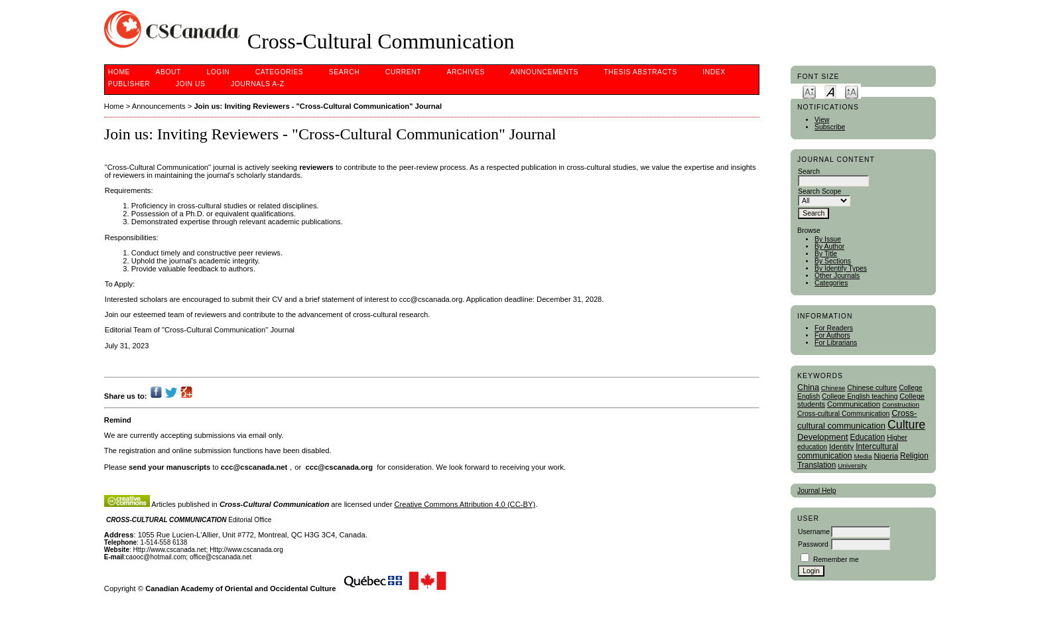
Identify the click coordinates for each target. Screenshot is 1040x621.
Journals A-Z (258, 84)
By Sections (832, 261)
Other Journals (837, 275)
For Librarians (835, 342)
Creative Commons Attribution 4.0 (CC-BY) (465, 504)
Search (344, 72)
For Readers (833, 328)
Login (217, 72)
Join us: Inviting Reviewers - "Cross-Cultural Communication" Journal (318, 106)
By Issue (827, 239)
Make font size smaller (809, 91)
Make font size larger (851, 91)
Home (119, 72)
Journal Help (816, 490)
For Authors (832, 335)
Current (403, 72)
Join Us (191, 84)
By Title (825, 253)
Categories (831, 283)
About (168, 72)
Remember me (836, 559)
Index (713, 72)
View (821, 119)
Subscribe (829, 127)
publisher (129, 84)
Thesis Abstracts (640, 72)
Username (814, 531)
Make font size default (830, 91)
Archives (466, 72)
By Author (829, 246)
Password (813, 544)
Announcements (544, 72)
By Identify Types (840, 268)
